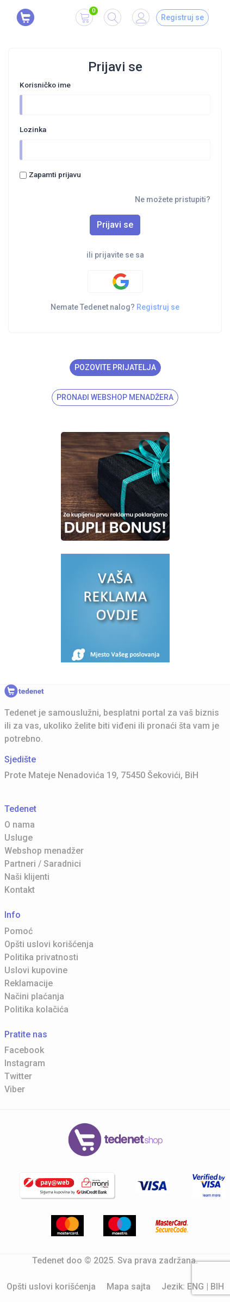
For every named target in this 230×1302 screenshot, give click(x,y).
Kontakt (19, 890)
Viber (14, 1089)
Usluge (18, 837)
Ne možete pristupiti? (172, 199)
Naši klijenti (26, 877)
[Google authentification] (115, 281)
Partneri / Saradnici (42, 864)
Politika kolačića (36, 1009)
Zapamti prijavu (55, 174)
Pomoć (18, 931)
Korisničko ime (45, 84)
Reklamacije (28, 983)
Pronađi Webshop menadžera (115, 397)
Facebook (24, 1050)
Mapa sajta (129, 1286)
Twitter (18, 1076)
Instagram (24, 1063)
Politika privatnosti (41, 957)
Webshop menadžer (44, 851)
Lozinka (33, 129)
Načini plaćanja (34, 996)
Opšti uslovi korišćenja (49, 944)
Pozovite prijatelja (115, 367)
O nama (19, 824)
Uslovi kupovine (35, 970)
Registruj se (182, 17)
